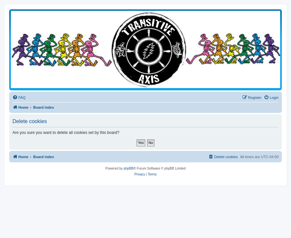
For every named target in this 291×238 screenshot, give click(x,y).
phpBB (128, 168)
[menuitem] (19, 97)
